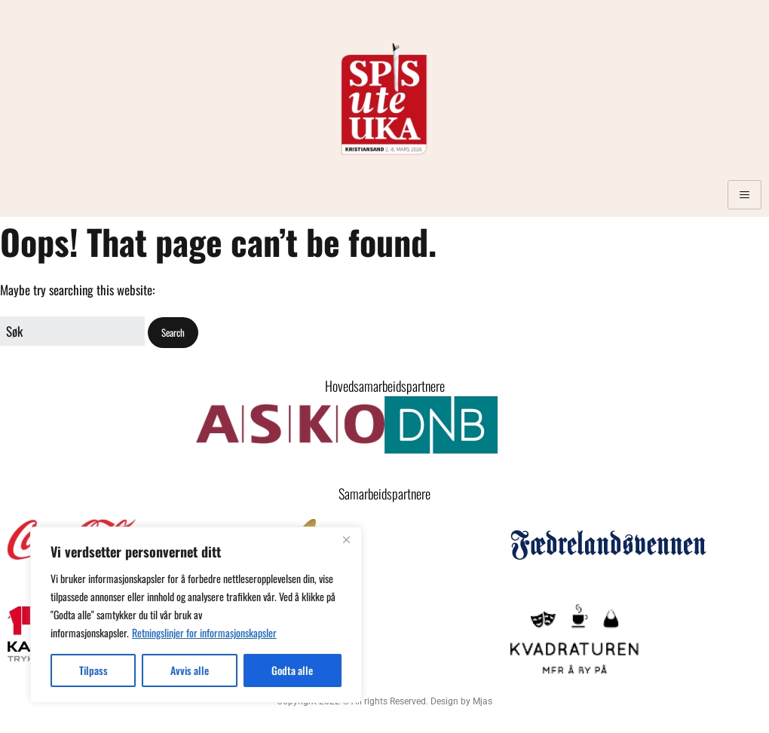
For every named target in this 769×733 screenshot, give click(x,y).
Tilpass (93, 670)
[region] (196, 615)
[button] (173, 332)
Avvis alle (189, 670)
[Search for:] (72, 331)
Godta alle (292, 670)
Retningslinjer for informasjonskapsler (204, 632)
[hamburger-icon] (744, 194)
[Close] (346, 539)
